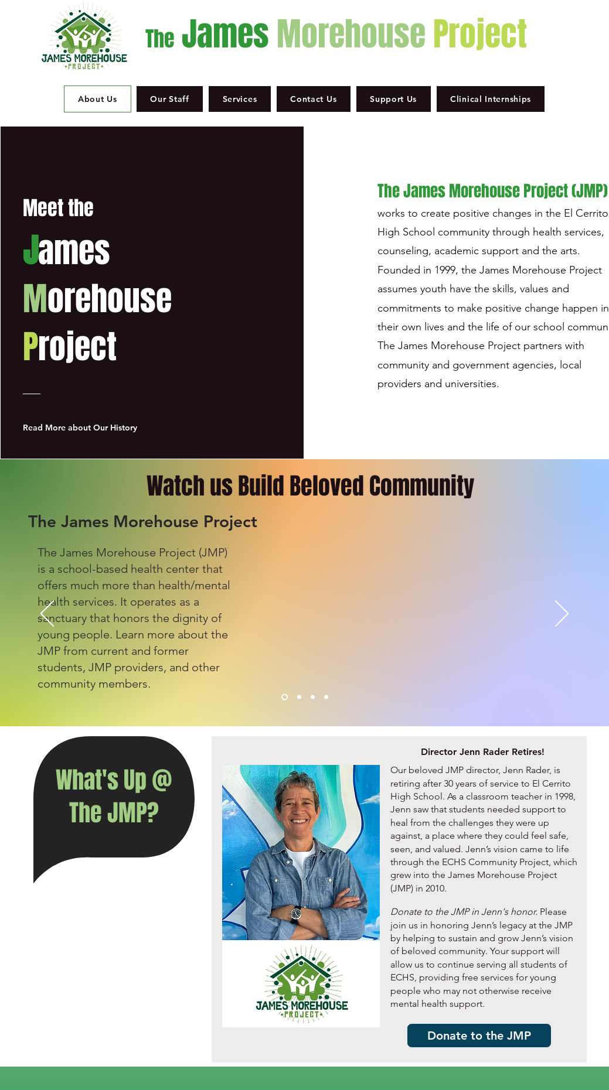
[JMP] (284, 697)
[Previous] (47, 614)
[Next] (562, 614)
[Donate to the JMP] (479, 1035)
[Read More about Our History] (85, 427)
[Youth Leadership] (326, 697)
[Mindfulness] (313, 697)
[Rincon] (299, 697)
